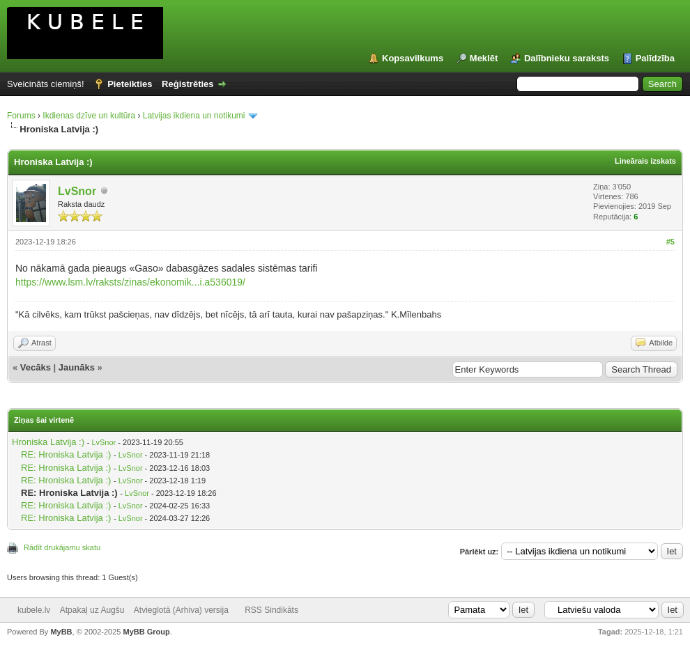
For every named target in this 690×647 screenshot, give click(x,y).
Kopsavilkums (412, 58)
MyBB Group (146, 631)
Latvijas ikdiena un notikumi (194, 115)
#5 (670, 241)
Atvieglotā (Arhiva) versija (181, 610)
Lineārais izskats (645, 161)
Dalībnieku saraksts (566, 58)
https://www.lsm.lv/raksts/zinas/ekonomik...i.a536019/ (130, 282)
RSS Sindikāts (271, 610)
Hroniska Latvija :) (48, 442)
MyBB (61, 631)
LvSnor (77, 191)
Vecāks (35, 367)
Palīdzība (655, 58)
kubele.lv (33, 610)
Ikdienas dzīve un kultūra (89, 115)
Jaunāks (77, 367)
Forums (21, 115)
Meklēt (484, 58)
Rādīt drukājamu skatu (62, 547)
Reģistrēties (187, 84)
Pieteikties (129, 84)
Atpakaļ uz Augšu (92, 610)
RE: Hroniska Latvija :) (66, 454)
